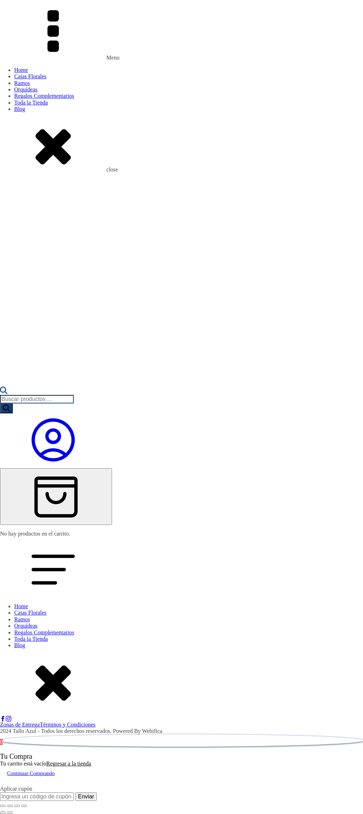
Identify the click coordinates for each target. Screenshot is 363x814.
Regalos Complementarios (44, 96)
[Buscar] (6, 408)
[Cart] (56, 496)
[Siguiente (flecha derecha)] (10, 813)
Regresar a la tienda (68, 764)
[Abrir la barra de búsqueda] (3, 391)
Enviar (86, 796)
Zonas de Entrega (20, 725)
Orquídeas (26, 89)
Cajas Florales (30, 76)
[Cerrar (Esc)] (24, 806)
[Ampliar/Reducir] (3, 806)
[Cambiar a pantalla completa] (10, 806)
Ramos (22, 83)
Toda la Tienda (31, 103)
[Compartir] (17, 806)
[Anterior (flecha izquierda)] (3, 813)
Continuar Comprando (31, 773)
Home (21, 70)
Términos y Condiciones (67, 725)
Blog (19, 109)
